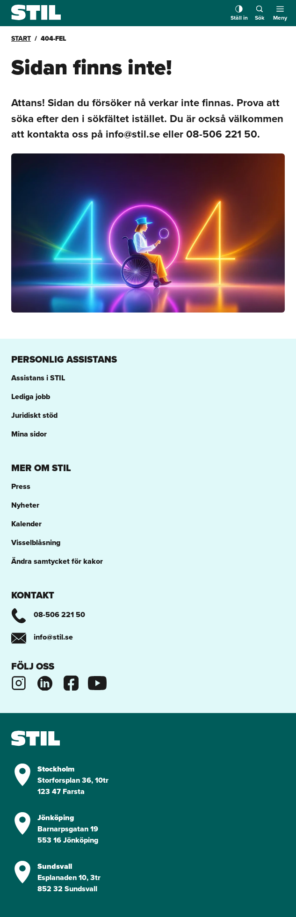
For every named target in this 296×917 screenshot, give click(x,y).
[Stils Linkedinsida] (44, 682)
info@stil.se (42, 637)
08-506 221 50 (48, 614)
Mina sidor (29, 434)
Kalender (26, 523)
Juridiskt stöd (34, 415)
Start (21, 38)
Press (20, 486)
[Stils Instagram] (18, 682)
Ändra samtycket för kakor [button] (57, 561)
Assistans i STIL (38, 377)
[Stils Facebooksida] (71, 682)
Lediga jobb (30, 396)
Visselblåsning (35, 542)
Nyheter (25, 505)
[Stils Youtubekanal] (97, 682)
